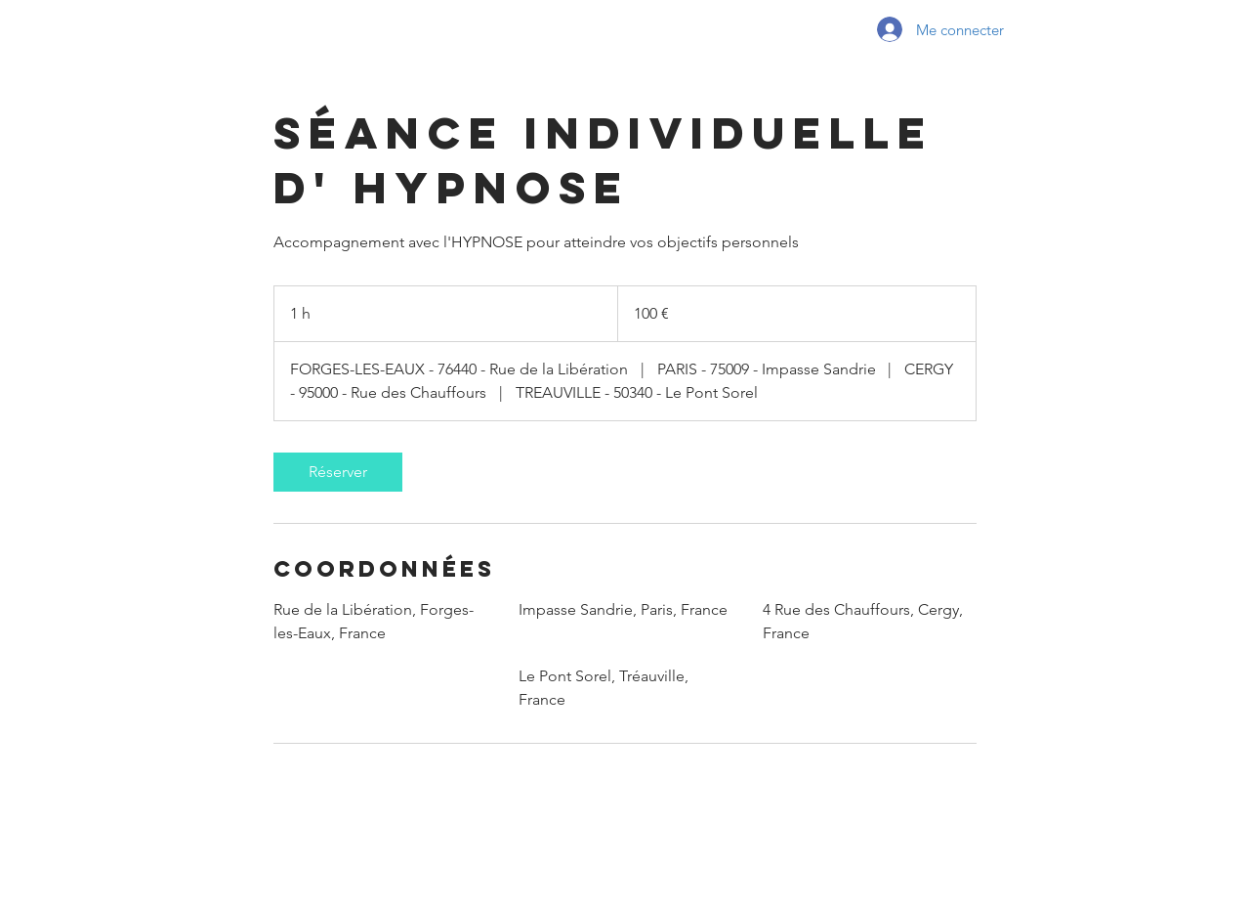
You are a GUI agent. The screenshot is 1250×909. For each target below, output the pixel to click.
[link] (337, 472)
